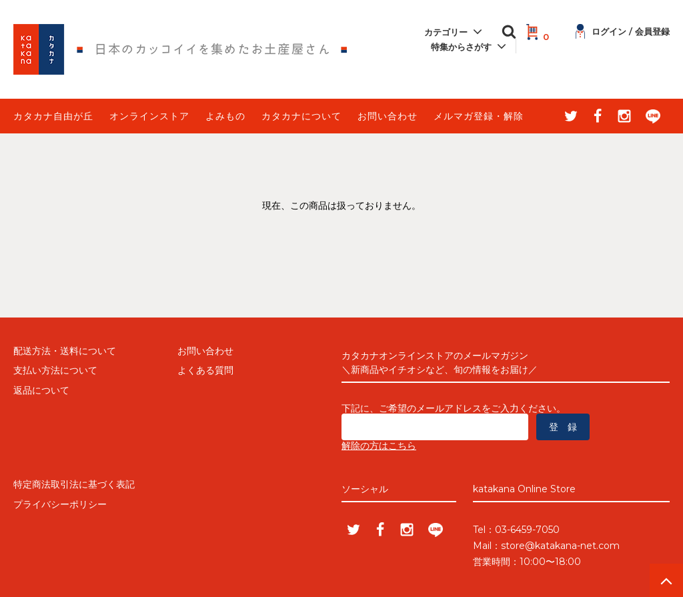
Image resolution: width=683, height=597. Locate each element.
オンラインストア (149, 116)
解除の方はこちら (379, 446)
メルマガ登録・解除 (479, 116)
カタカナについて (301, 116)
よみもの (225, 116)
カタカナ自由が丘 (53, 116)
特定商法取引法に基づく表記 (74, 484)
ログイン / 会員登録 (623, 31)
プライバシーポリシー (60, 504)
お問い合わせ (388, 116)
